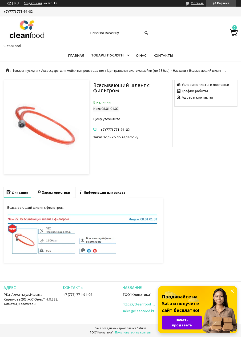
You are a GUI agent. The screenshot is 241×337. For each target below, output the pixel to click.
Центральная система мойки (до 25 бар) (138, 70)
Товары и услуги (107, 55)
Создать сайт (33, 3)
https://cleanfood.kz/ (138, 304)
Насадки (179, 70)
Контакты (163, 55)
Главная (76, 55)
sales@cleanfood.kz (138, 311)
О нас (141, 55)
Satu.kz (142, 328)
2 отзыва (197, 3)
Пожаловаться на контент (133, 332)
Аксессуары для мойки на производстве (72, 70)
